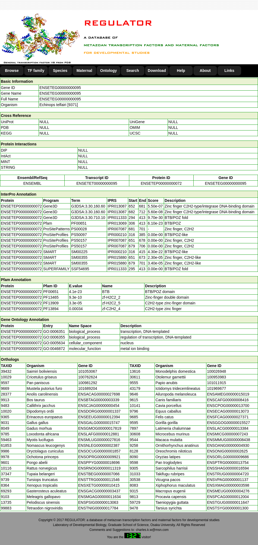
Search (132, 70)
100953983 (216, 377)
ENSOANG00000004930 (228, 445)
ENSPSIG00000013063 (98, 502)
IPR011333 (117, 217)
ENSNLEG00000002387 (99, 445)
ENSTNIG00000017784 (98, 508)
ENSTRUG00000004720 (228, 474)
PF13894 (51, 309)
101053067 (87, 371)
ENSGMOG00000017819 (99, 428)
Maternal (84, 70)
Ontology (108, 70)
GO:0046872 (54, 348)
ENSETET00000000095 (96, 183)
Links (229, 70)
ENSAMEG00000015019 (228, 394)
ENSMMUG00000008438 (228, 440)
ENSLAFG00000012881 (98, 434)
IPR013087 (117, 206)
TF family (36, 70)
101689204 (87, 388)
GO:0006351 (54, 331)
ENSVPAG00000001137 (227, 479)
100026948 (216, 371)
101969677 (216, 388)
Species (60, 70)
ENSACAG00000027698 (99, 394)
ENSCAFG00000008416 (227, 400)
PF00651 (51, 291)
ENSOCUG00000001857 (99, 451)
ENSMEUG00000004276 (228, 491)
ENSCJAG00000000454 (98, 405)
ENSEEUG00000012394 (99, 417)
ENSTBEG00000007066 (99, 474)
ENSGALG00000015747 (99, 422)
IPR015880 (117, 257)
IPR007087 (117, 229)
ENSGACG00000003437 (99, 491)
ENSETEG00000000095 (60, 87)
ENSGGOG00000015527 (228, 422)
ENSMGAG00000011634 (99, 497)
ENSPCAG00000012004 (228, 497)
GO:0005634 (54, 343)
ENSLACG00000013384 (227, 428)
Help (181, 70)
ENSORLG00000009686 (228, 457)
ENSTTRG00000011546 (99, 479)
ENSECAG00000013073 (228, 411)
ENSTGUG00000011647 (228, 502)
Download (157, 70)
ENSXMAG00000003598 (228, 485)
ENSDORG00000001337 (99, 411)
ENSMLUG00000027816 (99, 440)
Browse (12, 70)
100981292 (87, 383)
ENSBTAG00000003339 (98, 400)
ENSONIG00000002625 (227, 451)
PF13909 (51, 303)
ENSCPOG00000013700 (228, 405)
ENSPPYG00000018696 (99, 462)
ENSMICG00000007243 (227, 434)
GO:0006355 (54, 337)
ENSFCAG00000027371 (227, 417)
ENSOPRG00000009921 (99, 457)
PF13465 (51, 297)
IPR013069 (117, 223)
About (205, 70)
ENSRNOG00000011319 (99, 468)
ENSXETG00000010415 (99, 485)
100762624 (87, 377)
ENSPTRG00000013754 (227, 462)
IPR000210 (117, 234)
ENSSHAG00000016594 (228, 468)
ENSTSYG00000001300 (227, 508)
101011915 (216, 383)
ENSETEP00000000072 (161, 183)
